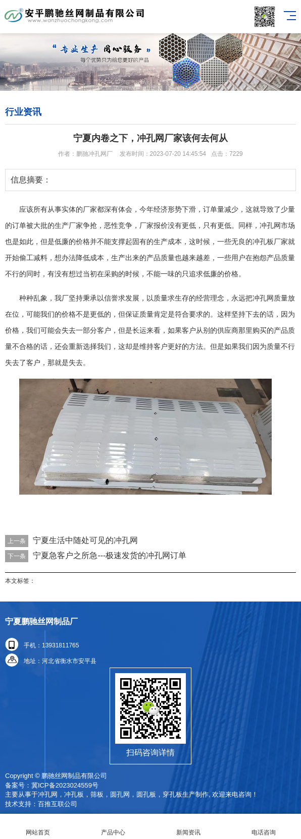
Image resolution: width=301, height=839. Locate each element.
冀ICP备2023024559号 (64, 785)
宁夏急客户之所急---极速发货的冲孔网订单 (109, 555)
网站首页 (37, 826)
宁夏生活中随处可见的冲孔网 (85, 540)
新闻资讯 (188, 826)
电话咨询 (263, 826)
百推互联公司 (57, 804)
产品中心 (112, 826)
